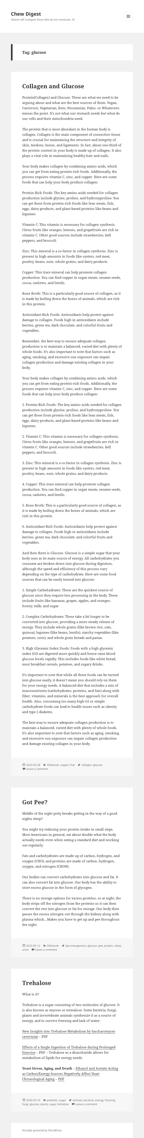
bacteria (89, 1100)
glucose (97, 765)
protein (108, 946)
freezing (110, 1100)
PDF (61, 1079)
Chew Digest (26, 13)
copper (64, 765)
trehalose (63, 1104)
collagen (86, 765)
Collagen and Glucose (53, 86)
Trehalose (36, 983)
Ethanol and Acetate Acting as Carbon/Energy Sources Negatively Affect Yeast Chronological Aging (70, 1073)
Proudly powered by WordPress (42, 1130)
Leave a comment (37, 769)
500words (53, 765)
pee (100, 946)
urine (25, 949)
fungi (25, 1104)
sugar (62, 1100)
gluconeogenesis (76, 946)
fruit (72, 765)
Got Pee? (34, 802)
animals (77, 1100)
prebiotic (52, 1100)
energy (99, 1100)
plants (44, 1104)
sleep (117, 946)
